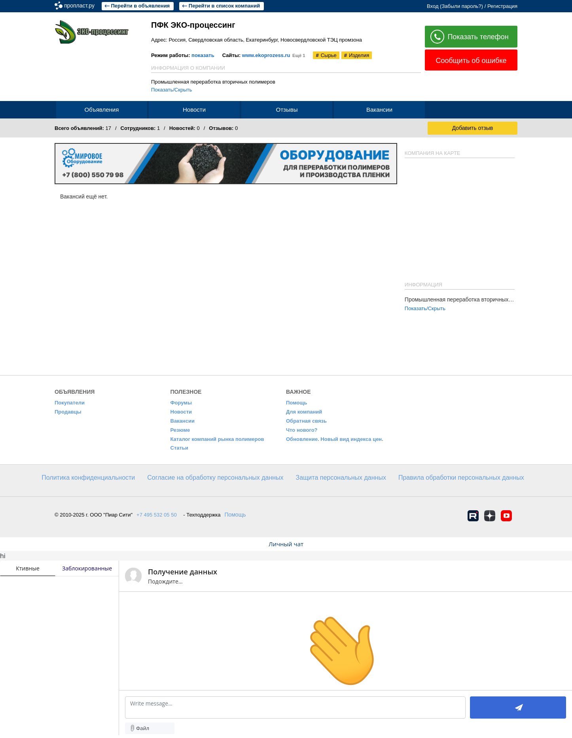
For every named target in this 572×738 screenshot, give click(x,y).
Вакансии (182, 421)
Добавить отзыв (472, 128)
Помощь (296, 403)
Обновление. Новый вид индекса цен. (334, 439)
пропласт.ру (114, 5)
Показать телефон (469, 37)
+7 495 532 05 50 (156, 515)
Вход (432, 6)
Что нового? (302, 430)
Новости (181, 412)
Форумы (181, 403)
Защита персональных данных (341, 477)
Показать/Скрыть (171, 90)
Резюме (180, 430)
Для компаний (304, 412)
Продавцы (68, 412)
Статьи (179, 448)
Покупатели (70, 403)
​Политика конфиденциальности (88, 477)
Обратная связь (306, 421)
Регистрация (502, 6)
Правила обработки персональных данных (461, 477)
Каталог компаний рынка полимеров (217, 439)
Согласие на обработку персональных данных (215, 477)
